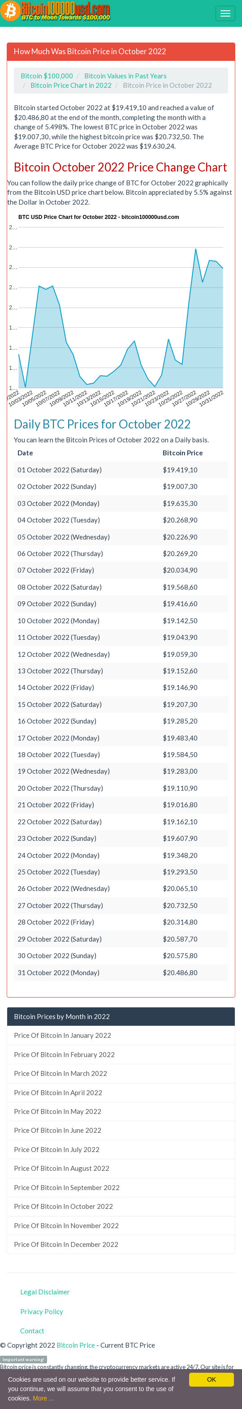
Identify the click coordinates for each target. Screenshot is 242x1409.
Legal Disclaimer (45, 1292)
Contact (32, 1331)
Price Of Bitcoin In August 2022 (61, 1168)
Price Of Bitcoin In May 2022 (57, 1111)
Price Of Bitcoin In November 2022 (66, 1225)
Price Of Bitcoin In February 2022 (64, 1054)
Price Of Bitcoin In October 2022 (63, 1206)
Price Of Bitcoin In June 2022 (57, 1130)
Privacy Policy (41, 1311)
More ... (43, 1398)
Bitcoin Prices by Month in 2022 (62, 1016)
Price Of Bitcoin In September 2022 (67, 1187)
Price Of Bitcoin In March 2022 (60, 1073)
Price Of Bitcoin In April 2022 (58, 1092)
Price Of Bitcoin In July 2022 (56, 1149)
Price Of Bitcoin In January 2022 (62, 1035)
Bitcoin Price (75, 1345)
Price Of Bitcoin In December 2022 (66, 1244)
